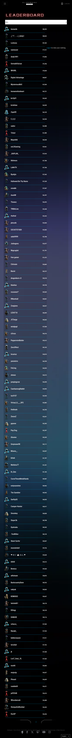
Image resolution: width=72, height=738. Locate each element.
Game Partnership (36, 730)
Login (67, 3)
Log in (49, 48)
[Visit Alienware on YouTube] (44, 732)
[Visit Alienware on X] (32, 732)
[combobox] (65, 736)
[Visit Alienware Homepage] (22, 732)
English (64, 736)
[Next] (36, 722)
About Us (30, 730)
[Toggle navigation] (5, 4)
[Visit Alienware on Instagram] (49, 732)
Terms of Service (17, 730)
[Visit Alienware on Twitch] (38, 732)
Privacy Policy (24, 730)
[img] (56, 3)
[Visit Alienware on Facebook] (27, 732)
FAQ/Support (10, 730)
